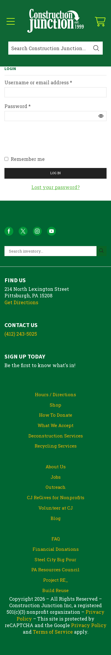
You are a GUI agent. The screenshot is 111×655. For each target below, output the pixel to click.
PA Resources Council (55, 569)
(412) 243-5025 (20, 334)
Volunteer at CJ (55, 508)
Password (17, 106)
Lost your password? (55, 187)
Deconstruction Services (55, 436)
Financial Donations (56, 549)
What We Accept (55, 425)
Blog (56, 518)
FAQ (56, 539)
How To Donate (55, 415)
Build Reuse (55, 590)
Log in (55, 173)
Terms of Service (53, 632)
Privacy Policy (89, 625)
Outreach (56, 487)
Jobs (56, 477)
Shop (55, 405)
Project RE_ (55, 580)
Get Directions (21, 302)
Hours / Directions (55, 394)
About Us (56, 467)
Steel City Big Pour (55, 559)
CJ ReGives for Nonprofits (55, 497)
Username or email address (38, 82)
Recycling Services (56, 446)
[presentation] (49, 141)
